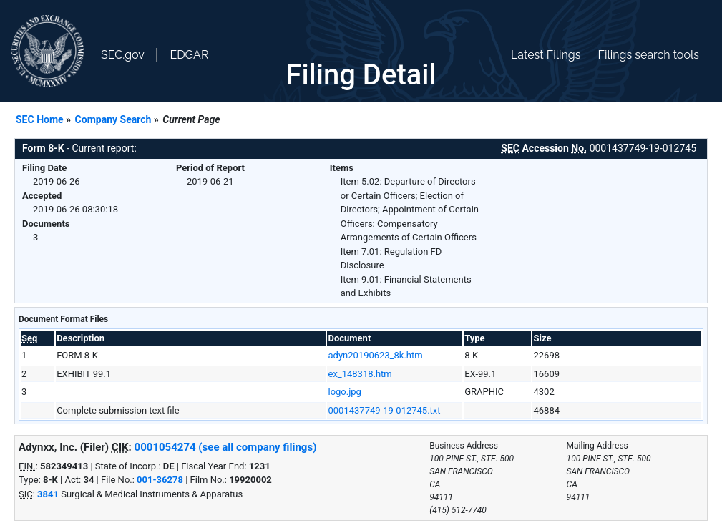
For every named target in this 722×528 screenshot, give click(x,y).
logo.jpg (344, 391)
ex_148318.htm (359, 373)
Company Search (113, 119)
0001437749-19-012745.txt (384, 410)
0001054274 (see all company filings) (226, 447)
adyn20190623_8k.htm (375, 355)
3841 (48, 494)
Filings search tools (648, 55)
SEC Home (40, 119)
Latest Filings (545, 55)
